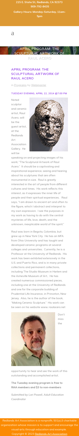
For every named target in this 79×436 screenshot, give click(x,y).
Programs (20, 85)
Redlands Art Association (51, 433)
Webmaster (38, 85)
